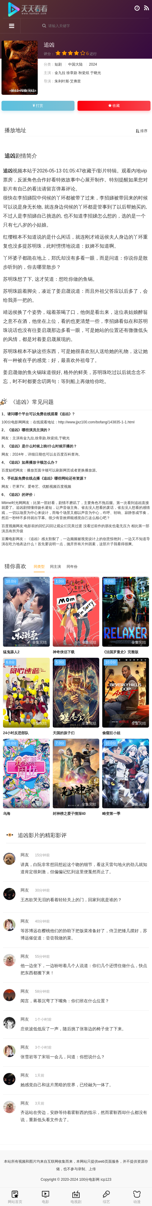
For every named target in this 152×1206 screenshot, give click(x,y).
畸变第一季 (111, 814)
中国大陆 (75, 64)
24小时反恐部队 (16, 733)
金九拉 (60, 73)
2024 (93, 64)
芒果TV (18, 486)
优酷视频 (49, 486)
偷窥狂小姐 (111, 733)
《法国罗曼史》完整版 (120, 652)
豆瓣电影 (9, 539)
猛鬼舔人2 (11, 652)
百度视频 (64, 486)
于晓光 (95, 73)
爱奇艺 (33, 486)
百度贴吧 (9, 470)
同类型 (39, 566)
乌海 (6, 814)
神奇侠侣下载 (63, 652)
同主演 (55, 566)
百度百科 (64, 454)
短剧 (58, 64)
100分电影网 (12, 422)
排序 (141, 131)
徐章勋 (71, 73)
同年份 (72, 566)
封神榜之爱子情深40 (69, 814)
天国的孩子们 (63, 733)
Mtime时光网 (12, 503)
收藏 (114, 106)
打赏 (38, 106)
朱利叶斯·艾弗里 (68, 81)
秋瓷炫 (83, 73)
